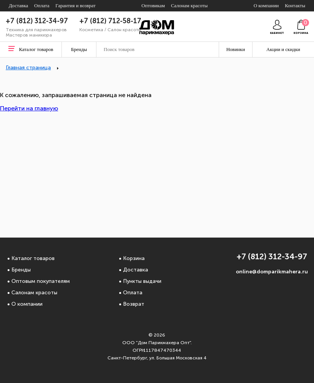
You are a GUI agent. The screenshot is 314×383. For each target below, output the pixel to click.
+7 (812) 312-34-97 (37, 21)
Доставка (135, 270)
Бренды (21, 270)
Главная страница (28, 67)
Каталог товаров (33, 258)
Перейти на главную (29, 108)
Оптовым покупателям (40, 281)
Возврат (133, 304)
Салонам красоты (34, 292)
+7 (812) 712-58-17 (110, 21)
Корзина (134, 258)
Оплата (132, 292)
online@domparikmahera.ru (272, 271)
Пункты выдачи (142, 281)
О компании (27, 304)
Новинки (235, 49)
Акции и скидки (283, 49)
